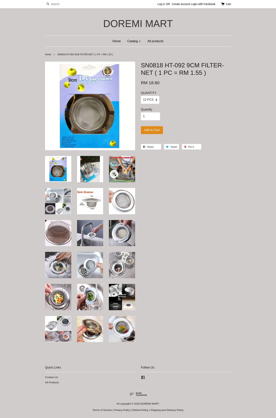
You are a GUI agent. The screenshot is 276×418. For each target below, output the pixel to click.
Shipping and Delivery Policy (166, 410)
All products (155, 41)
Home (117, 41)
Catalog (134, 41)
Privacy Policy (122, 410)
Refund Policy (140, 410)
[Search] (56, 4)
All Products (52, 382)
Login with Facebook (203, 4)
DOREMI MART (138, 23)
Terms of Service (102, 410)
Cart (228, 4)
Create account (181, 4)
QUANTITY (148, 93)
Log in (161, 4)
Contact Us (51, 377)
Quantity (146, 109)
